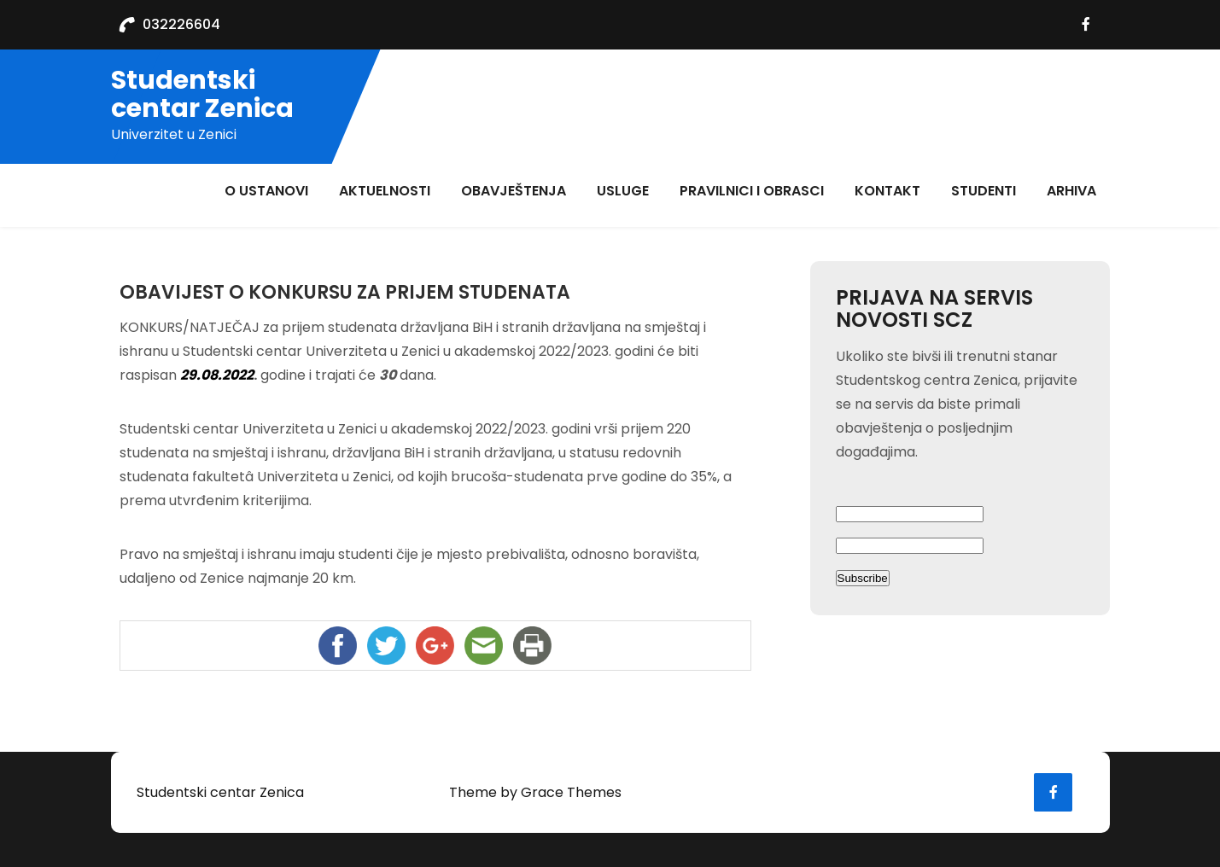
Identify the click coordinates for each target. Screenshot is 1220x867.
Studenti (983, 191)
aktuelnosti (384, 191)
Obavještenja (513, 191)
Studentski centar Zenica (202, 95)
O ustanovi (266, 191)
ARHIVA (1071, 191)
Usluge (623, 191)
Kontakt (887, 191)
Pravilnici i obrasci (752, 191)
